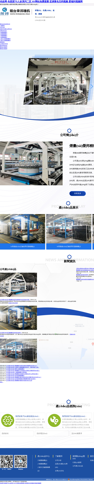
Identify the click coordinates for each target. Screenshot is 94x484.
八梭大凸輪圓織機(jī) (5, 38)
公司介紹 (2, 27)
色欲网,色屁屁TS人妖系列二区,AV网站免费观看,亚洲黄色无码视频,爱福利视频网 (41, 1)
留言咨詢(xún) (3, 45)
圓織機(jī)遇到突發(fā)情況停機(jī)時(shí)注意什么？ (28, 377)
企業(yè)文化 (3, 30)
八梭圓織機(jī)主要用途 (21, 372)
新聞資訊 (2, 42)
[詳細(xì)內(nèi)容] (13, 303)
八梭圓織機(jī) (3, 35)
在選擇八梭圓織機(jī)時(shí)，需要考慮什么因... (27, 367)
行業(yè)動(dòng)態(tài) (82, 268)
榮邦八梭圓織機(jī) (19, 369)
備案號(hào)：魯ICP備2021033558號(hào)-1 (57, 479)
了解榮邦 (2, 25)
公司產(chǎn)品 (4, 43)
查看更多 (77, 193)
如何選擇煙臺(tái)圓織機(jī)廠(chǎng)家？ (25, 378)
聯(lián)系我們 (3, 47)
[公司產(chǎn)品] (4, 299)
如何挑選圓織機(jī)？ (19, 375)
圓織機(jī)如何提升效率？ (15, 332)
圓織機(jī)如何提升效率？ (82, 274)
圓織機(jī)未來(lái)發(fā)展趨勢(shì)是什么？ (26, 365)
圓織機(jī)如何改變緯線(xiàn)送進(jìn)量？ (19, 299)
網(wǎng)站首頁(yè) (5, 24)
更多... (1, 382)
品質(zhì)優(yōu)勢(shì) (6, 29)
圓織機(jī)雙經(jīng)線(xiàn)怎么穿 (23, 380)
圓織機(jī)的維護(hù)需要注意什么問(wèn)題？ (27, 374)
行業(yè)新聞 (77, 462)
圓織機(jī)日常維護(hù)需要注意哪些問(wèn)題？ (27, 370)
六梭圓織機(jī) (3, 32)
